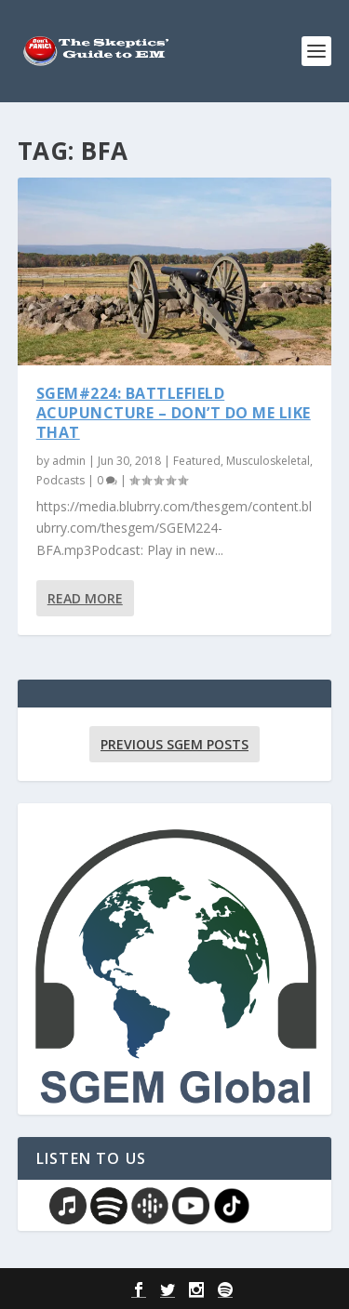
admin (69, 461)
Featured (197, 461)
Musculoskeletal (268, 461)
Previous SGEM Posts (174, 744)
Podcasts (60, 480)
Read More (85, 598)
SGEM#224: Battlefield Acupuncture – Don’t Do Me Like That (173, 413)
